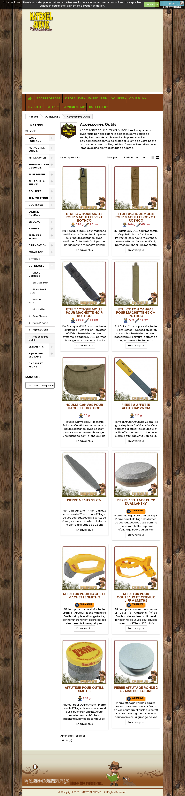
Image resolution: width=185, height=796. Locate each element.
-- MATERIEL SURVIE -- (34, 128)
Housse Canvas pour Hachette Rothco (84, 406)
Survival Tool (40, 282)
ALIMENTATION (38, 198)
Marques (32, 377)
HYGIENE (51, 107)
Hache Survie (34, 301)
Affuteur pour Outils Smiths (84, 689)
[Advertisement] (92, 64)
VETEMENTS (36, 347)
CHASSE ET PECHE (35, 365)
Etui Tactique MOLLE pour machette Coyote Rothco (136, 217)
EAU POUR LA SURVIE (36, 182)
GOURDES (117, 98)
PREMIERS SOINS (73, 107)
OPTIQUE (34, 259)
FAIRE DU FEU (97, 98)
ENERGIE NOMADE (34, 213)
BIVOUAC (34, 107)
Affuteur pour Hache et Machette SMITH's (84, 596)
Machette (39, 309)
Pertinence (135, 157)
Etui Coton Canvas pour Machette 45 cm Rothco (136, 312)
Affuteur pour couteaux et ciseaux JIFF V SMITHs (136, 597)
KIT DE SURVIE (74, 98)
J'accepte (151, 4)
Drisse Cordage (34, 274)
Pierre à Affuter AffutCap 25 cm (135, 406)
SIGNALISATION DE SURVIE (38, 166)
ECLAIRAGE (35, 252)
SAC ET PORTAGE (48, 98)
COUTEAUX (137, 98)
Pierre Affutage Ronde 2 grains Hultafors (136, 689)
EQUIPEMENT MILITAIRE (36, 355)
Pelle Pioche (40, 323)
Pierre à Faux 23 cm (84, 500)
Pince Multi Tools (37, 291)
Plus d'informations (172, 4)
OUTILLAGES (97, 107)
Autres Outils (40, 330)
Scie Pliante (40, 316)
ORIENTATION (37, 245)
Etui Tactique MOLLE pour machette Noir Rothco (84, 312)
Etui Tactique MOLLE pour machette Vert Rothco (84, 217)
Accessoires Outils (38, 338)
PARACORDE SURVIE (36, 149)
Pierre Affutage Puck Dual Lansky (136, 502)
